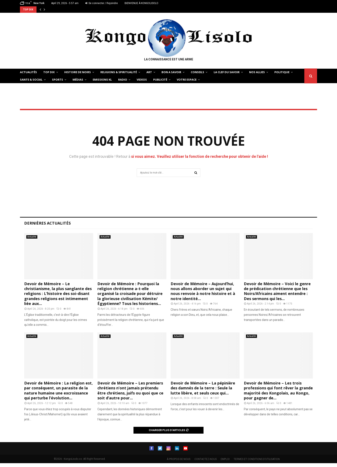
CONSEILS (197, 72)
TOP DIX (49, 72)
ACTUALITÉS (28, 72)
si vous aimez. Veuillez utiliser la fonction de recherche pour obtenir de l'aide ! (199, 156)
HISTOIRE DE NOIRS (77, 72)
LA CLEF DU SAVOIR (227, 72)
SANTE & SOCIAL (31, 79)
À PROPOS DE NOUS (178, 459)
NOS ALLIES (257, 72)
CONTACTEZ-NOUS (205, 459)
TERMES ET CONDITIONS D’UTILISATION (257, 459)
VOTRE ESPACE (187, 79)
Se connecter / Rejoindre (101, 3)
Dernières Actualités (47, 223)
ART (149, 72)
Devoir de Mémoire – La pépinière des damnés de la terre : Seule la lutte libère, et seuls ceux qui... (203, 388)
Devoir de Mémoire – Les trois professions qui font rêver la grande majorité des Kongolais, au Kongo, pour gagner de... (278, 390)
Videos (142, 79)
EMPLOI (225, 459)
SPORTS (57, 79)
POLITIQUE (281, 72)
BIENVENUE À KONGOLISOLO (141, 3)
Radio (122, 79)
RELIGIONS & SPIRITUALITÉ (118, 72)
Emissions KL (102, 79)
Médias (78, 79)
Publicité (160, 79)
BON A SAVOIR (171, 72)
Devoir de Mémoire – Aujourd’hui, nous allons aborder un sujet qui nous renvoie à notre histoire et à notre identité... (203, 291)
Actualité (31, 237)
